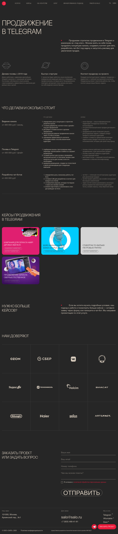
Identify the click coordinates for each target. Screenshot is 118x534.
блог (55, 3)
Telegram (107, 515)
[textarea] (88, 475)
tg (110, 3)
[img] (60, 241)
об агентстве (42, 3)
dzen (114, 3)
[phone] (88, 466)
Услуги (17, 3)
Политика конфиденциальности (32, 530)
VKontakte (107, 519)
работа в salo (95, 3)
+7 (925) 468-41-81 (69, 522)
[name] (88, 452)
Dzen (105, 522)
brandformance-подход (73, 3)
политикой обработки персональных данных (90, 482)
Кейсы (28, 3)
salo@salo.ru (71, 517)
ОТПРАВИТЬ (81, 492)
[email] (88, 459)
